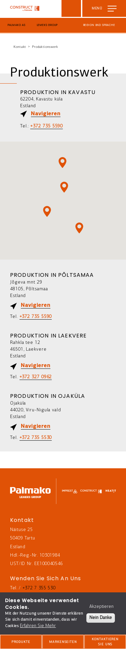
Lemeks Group (47, 25)
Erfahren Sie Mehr (38, 625)
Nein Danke (100, 617)
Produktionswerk (45, 47)
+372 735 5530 (35, 437)
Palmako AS (17, 25)
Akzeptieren (101, 606)
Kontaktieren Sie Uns (105, 642)
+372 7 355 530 (39, 588)
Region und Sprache (99, 25)
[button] (79, 228)
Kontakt (19, 47)
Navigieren (45, 114)
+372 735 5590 (46, 126)
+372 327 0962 (35, 377)
